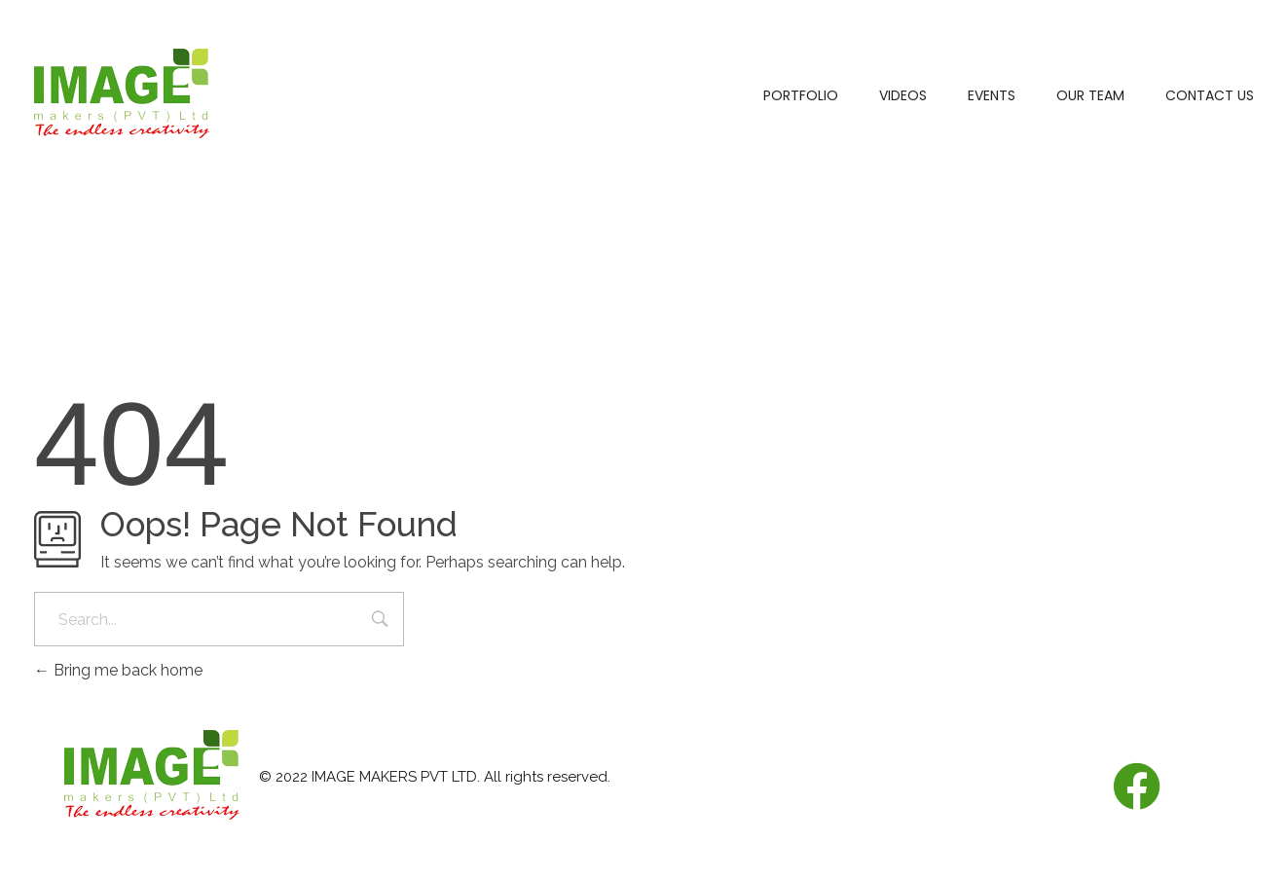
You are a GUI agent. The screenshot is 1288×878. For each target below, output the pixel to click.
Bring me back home (118, 670)
